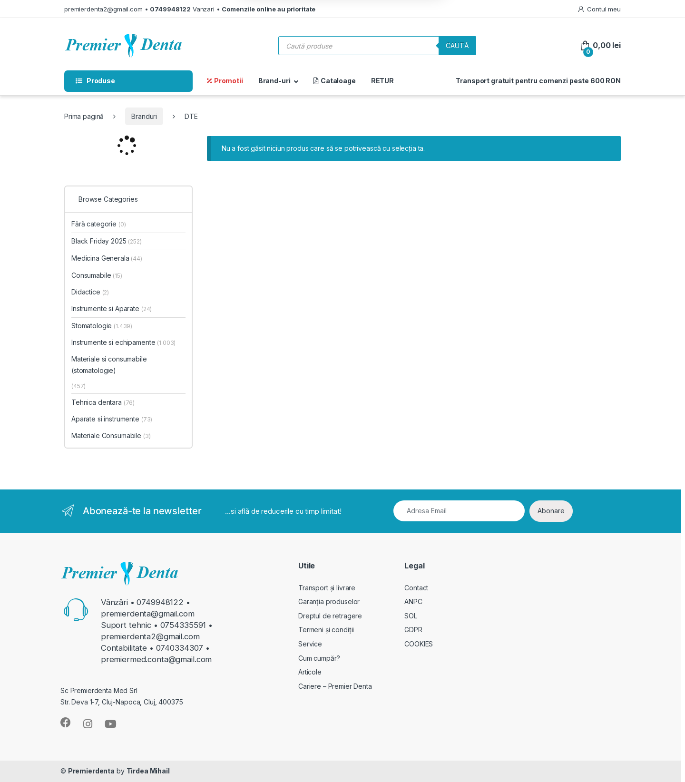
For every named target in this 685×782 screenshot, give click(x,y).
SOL (410, 616)
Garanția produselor (329, 601)
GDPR (413, 630)
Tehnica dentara (103, 402)
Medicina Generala (106, 258)
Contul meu (599, 9)
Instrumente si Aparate (111, 308)
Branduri (144, 116)
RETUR (382, 81)
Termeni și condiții (326, 630)
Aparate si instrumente (111, 419)
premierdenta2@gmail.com (103, 9)
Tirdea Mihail (148, 771)
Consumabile (96, 275)
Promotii (225, 81)
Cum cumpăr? (319, 658)
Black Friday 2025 (106, 241)
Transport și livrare (326, 588)
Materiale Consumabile (111, 435)
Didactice (90, 292)
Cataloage (334, 81)
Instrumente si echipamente (123, 342)
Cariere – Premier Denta (335, 686)
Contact (416, 588)
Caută (457, 45)
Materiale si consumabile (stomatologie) (109, 364)
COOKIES (418, 644)
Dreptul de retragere (330, 616)
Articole (310, 672)
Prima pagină (84, 116)
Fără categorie (98, 224)
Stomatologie (101, 326)
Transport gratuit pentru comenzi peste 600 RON (538, 81)
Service (310, 644)
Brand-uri (274, 81)
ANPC (413, 601)
